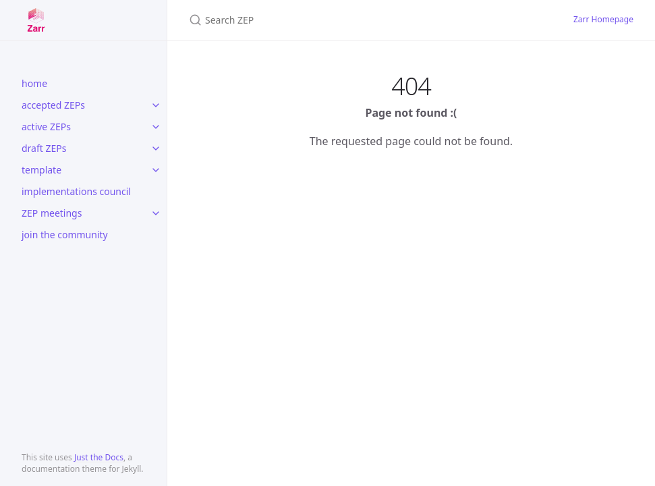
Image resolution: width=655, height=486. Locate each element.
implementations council (76, 191)
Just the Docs (98, 457)
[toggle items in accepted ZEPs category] (156, 105)
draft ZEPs (44, 148)
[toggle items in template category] (156, 170)
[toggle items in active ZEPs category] (156, 127)
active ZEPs (46, 126)
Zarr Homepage (603, 19)
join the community (65, 234)
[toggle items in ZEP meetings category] (156, 213)
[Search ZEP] (348, 20)
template (41, 169)
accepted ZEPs (53, 105)
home (34, 83)
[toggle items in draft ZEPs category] (156, 148)
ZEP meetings (52, 213)
